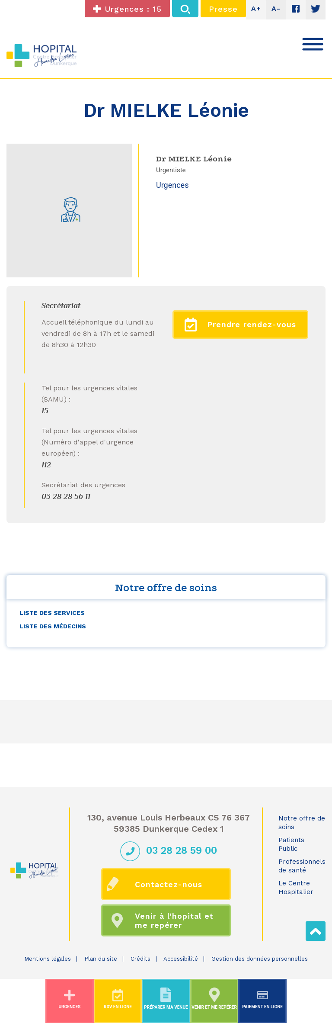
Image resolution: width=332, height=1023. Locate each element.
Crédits (140, 958)
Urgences (172, 185)
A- (276, 8)
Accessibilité (180, 958)
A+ (256, 8)
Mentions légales (47, 958)
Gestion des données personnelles (259, 958)
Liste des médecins (52, 626)
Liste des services (52, 612)
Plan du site (100, 958)
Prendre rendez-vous (240, 324)
